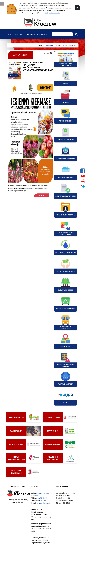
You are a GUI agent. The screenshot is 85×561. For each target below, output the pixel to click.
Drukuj (48, 53)
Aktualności (50, 45)
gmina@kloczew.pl (43, 503)
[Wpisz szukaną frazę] (62, 34)
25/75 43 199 (42, 498)
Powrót (41, 195)
